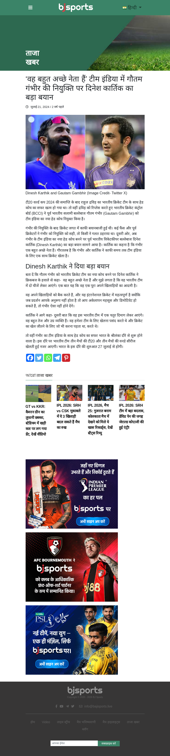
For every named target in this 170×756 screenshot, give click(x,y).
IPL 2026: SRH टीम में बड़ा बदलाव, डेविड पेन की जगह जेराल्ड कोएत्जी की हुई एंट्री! (132, 411)
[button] (30, 7)
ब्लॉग (85, 729)
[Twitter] (39, 358)
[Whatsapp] (48, 358)
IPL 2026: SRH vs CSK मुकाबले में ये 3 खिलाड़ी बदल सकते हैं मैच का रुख (69, 411)
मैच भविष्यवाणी (86, 722)
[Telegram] (57, 358)
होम (32, 722)
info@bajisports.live (96, 706)
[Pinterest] (66, 358)
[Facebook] (30, 358)
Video (46, 722)
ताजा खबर (133, 722)
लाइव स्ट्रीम (63, 722)
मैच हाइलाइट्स (111, 722)
